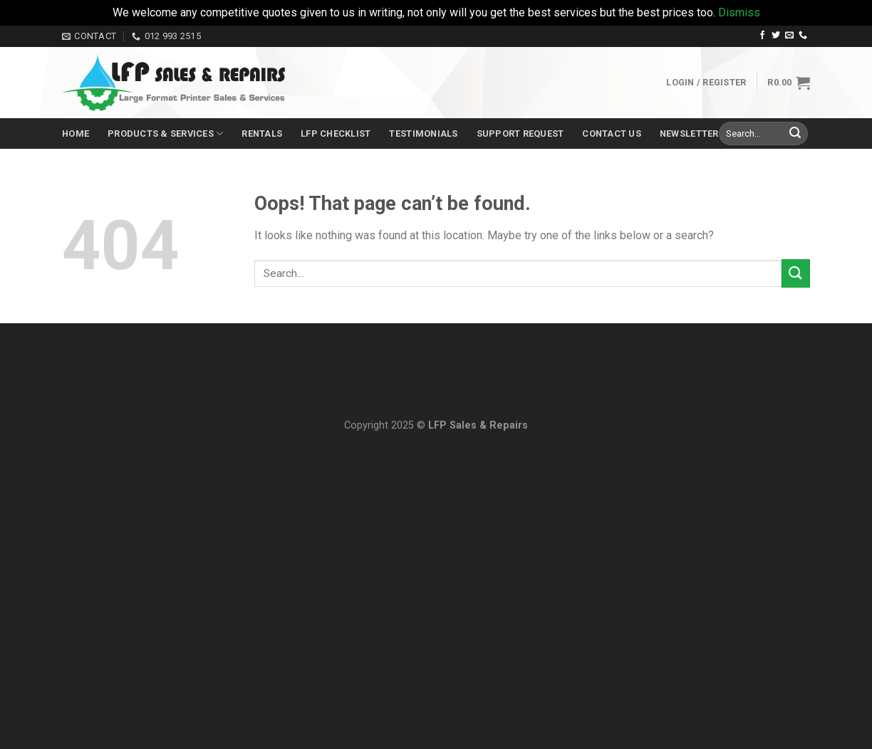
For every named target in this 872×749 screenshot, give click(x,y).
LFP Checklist (335, 133)
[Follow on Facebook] (762, 36)
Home (75, 133)
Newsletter (689, 133)
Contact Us (611, 133)
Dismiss (739, 12)
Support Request (520, 133)
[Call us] (803, 36)
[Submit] (795, 134)
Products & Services (165, 133)
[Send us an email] (789, 36)
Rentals (262, 133)
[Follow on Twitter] (776, 36)
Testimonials (423, 133)
